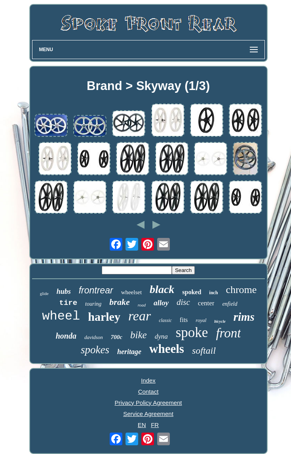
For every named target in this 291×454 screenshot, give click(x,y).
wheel (61, 316)
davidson (93, 337)
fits (184, 319)
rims (244, 316)
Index (148, 380)
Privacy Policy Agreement (148, 402)
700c (116, 337)
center (206, 303)
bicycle (219, 321)
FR (155, 424)
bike (138, 334)
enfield (229, 304)
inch (213, 292)
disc (183, 302)
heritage (129, 352)
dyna (161, 336)
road (142, 305)
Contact (148, 391)
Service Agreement (148, 413)
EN (142, 424)
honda (66, 335)
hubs (64, 291)
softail (204, 350)
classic (165, 320)
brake (119, 302)
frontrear (96, 290)
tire (68, 303)
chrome (241, 289)
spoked (191, 292)
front (228, 333)
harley (104, 316)
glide (44, 293)
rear (139, 315)
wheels (166, 349)
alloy (161, 303)
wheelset (131, 292)
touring (93, 304)
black (162, 289)
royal (201, 320)
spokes (95, 350)
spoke (192, 332)
